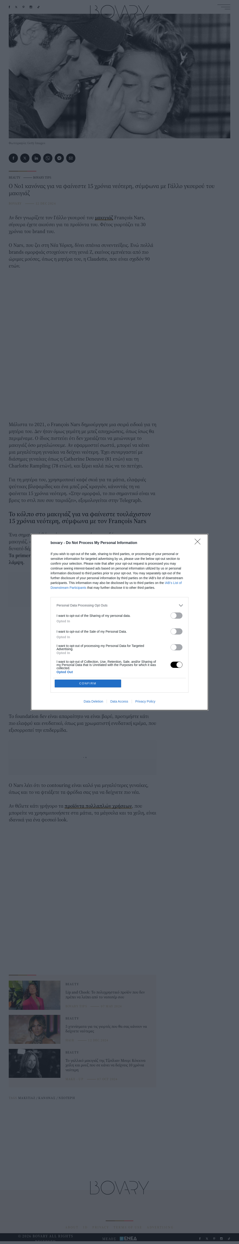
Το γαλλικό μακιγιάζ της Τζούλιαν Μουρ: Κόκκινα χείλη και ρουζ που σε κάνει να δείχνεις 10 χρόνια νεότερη (105, 1065)
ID (85, 1227)
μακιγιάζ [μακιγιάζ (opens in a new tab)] (104, 217)
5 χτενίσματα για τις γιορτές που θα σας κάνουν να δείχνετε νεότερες (106, 1028)
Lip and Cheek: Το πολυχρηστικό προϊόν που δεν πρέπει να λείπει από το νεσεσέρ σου (105, 994)
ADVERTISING (160, 1227)
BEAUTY (14, 177)
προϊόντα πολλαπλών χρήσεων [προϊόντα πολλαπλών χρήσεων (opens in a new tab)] (98, 806)
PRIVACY (100, 1227)
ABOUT (72, 1227)
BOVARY (15, 203)
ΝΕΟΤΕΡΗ (67, 1098)
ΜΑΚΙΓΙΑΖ (26, 1098)
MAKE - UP (74, 1079)
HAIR (69, 1040)
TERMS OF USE (128, 1227)
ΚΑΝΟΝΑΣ (46, 1098)
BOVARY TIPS (42, 177)
